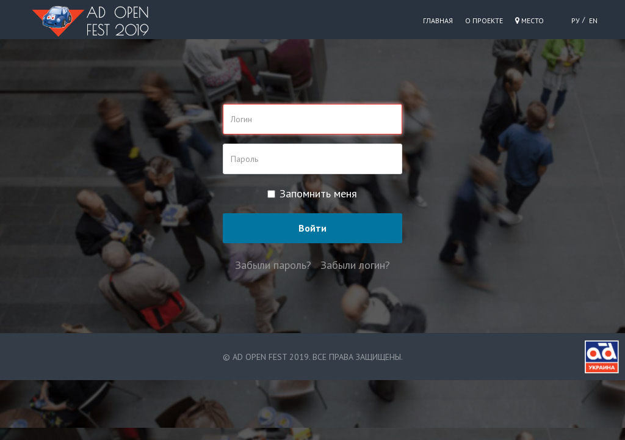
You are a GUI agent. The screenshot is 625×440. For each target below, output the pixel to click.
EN (593, 20)
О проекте (484, 20)
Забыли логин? (355, 265)
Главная (438, 20)
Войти (312, 228)
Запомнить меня (312, 193)
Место (529, 20)
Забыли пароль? (273, 265)
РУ (575, 20)
